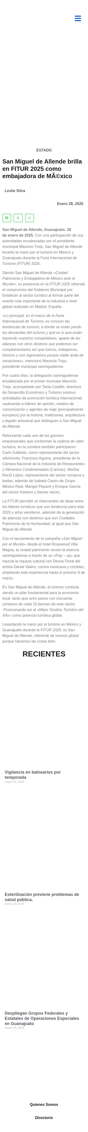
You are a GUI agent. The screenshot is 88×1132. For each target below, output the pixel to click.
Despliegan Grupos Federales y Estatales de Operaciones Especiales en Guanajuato (42, 1018)
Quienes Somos (44, 1105)
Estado (44, 150)
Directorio (44, 1118)
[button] (6, 218)
